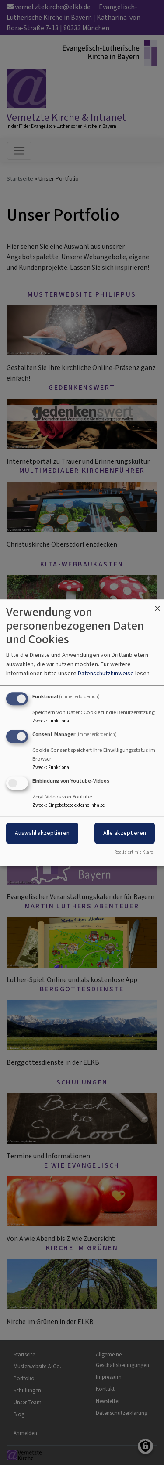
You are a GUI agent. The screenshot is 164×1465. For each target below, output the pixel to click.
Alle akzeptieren (124, 833)
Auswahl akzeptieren (42, 833)
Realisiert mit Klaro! (134, 852)
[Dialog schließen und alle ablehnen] (157, 604)
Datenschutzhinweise (106, 673)
